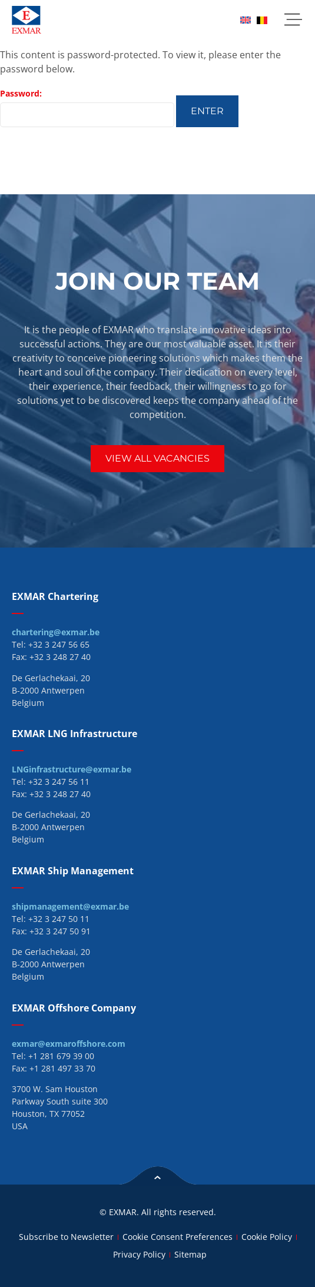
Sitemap (190, 1254)
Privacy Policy (139, 1254)
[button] (293, 19)
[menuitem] (245, 20)
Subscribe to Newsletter (66, 1236)
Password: (87, 107)
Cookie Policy (266, 1236)
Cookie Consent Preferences (177, 1236)
